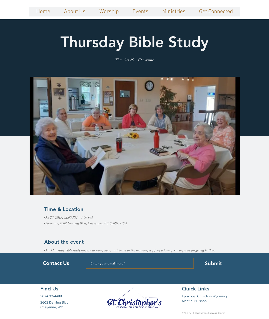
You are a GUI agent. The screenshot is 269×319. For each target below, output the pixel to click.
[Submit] (213, 263)
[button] (74, 13)
